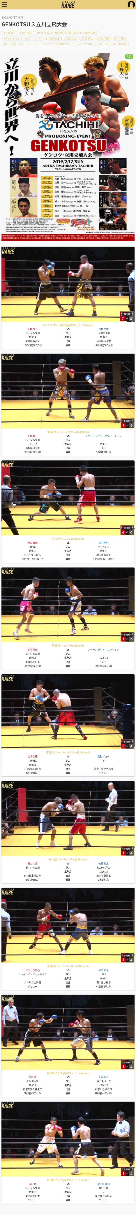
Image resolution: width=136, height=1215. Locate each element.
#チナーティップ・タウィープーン (23, 38)
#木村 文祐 (42, 33)
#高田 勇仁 (87, 38)
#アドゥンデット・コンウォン (37, 44)
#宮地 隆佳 (120, 38)
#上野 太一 (9, 33)
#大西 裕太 (89, 33)
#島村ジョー (66, 44)
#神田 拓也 (73, 33)
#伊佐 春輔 (103, 38)
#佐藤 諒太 (70, 38)
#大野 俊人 (26, 33)
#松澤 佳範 (54, 38)
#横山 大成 (9, 44)
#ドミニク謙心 (85, 44)
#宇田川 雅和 (119, 44)
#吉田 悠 (103, 44)
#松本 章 (58, 33)
